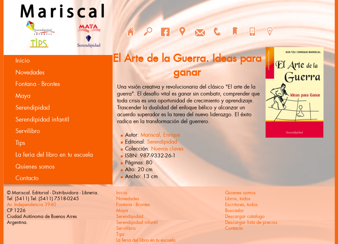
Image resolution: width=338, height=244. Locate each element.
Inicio (22, 61)
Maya (22, 96)
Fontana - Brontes (37, 84)
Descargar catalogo (245, 216)
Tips (20, 143)
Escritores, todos (241, 204)
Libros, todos (237, 199)
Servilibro (27, 131)
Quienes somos (35, 167)
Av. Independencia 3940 (31, 204)
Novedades (29, 72)
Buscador (234, 210)
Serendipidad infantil (42, 119)
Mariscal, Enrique (160, 134)
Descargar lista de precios (251, 222)
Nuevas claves (167, 148)
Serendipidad (32, 108)
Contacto (27, 178)
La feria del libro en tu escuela (54, 155)
